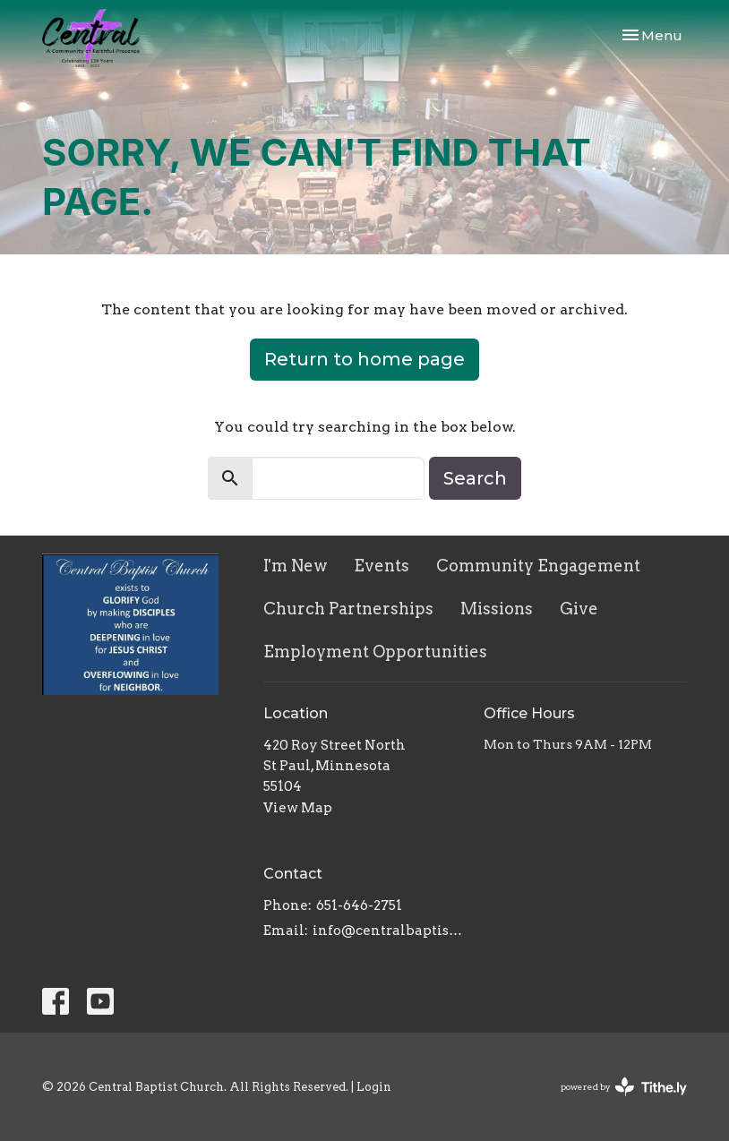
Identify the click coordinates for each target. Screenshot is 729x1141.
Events (381, 565)
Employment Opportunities (375, 651)
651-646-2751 (359, 905)
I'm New (295, 565)
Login (373, 1087)
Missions (496, 608)
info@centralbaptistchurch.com (390, 930)
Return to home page (364, 359)
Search (475, 478)
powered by (624, 1087)
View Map (297, 808)
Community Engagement (538, 565)
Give (579, 608)
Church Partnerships (348, 608)
